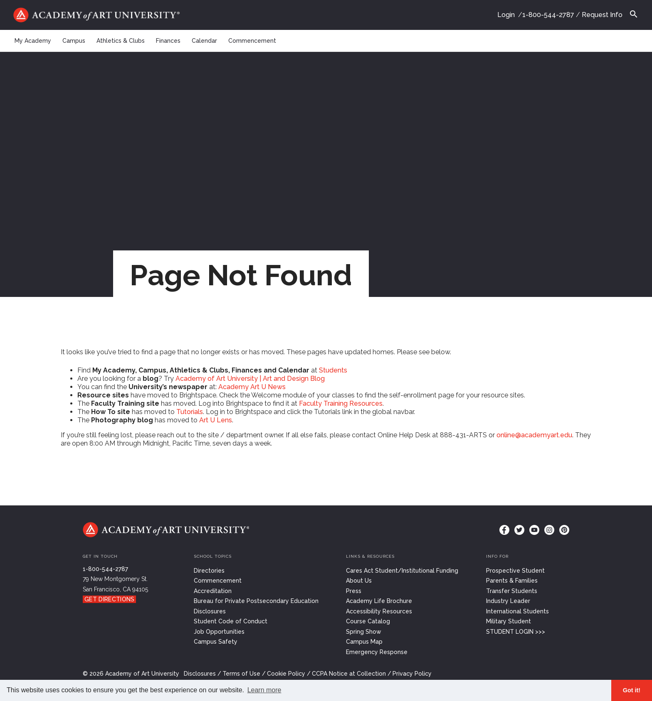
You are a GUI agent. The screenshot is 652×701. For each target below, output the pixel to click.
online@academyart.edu (534, 435)
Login (506, 15)
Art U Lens (215, 420)
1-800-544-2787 (548, 15)
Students (333, 370)
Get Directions (109, 599)
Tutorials (189, 412)
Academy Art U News (252, 387)
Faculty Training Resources (341, 403)
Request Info (602, 15)
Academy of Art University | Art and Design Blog (250, 378)
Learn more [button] (264, 690)
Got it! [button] (631, 690)
